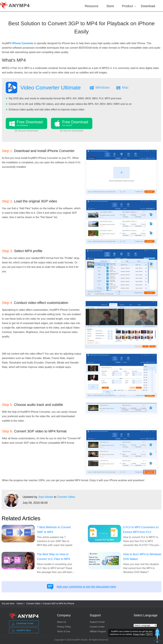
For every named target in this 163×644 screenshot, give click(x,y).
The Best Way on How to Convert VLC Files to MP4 (53, 557)
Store (110, 6)
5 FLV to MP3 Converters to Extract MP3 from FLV (141, 530)
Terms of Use (63, 631)
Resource (92, 6)
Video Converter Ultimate (50, 88)
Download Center (23, 623)
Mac (125, 87)
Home (20, 603)
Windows (102, 87)
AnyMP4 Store (21, 630)
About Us (61, 622)
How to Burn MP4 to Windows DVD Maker (142, 557)
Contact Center (97, 627)
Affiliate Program (98, 631)
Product (127, 5)
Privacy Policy (64, 627)
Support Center (97, 622)
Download (148, 6)
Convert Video (66, 496)
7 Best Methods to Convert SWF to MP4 (54, 530)
